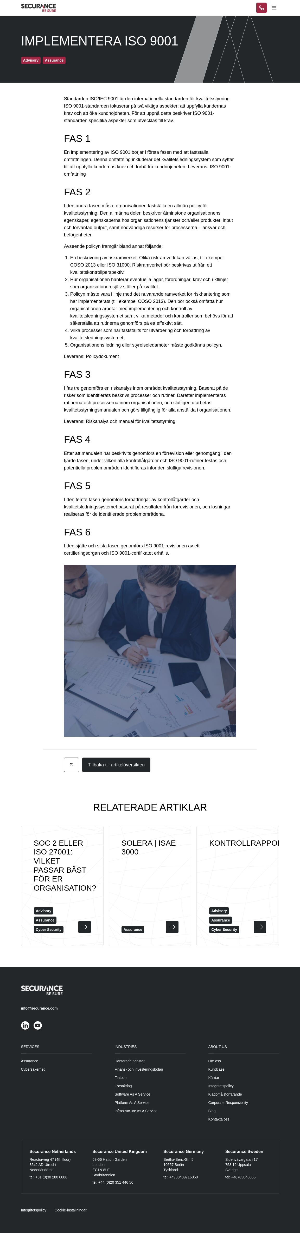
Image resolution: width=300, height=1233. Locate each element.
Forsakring (123, 1086)
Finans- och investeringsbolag (139, 1069)
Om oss (214, 1061)
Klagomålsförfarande (225, 1094)
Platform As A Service (132, 1103)
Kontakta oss (218, 1119)
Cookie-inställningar (71, 1210)
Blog (212, 1111)
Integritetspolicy (221, 1086)
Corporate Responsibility (228, 1103)
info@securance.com (39, 1008)
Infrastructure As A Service (136, 1111)
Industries (126, 1047)
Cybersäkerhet (33, 1069)
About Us (217, 1047)
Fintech (121, 1078)
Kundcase (216, 1069)
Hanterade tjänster (130, 1061)
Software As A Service (132, 1094)
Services (30, 1047)
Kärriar (213, 1078)
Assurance (29, 1061)
